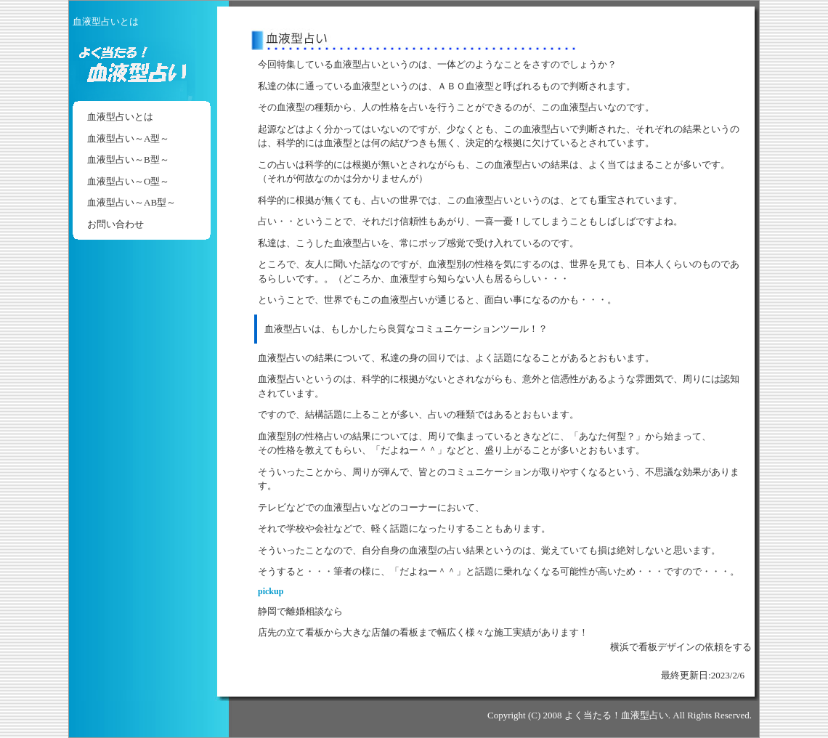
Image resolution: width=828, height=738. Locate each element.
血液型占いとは (120, 116)
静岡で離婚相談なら (300, 611)
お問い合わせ (115, 224)
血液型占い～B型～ (128, 159)
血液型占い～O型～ (128, 181)
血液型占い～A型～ (128, 138)
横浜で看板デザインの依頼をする (681, 646)
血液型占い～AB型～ (131, 202)
